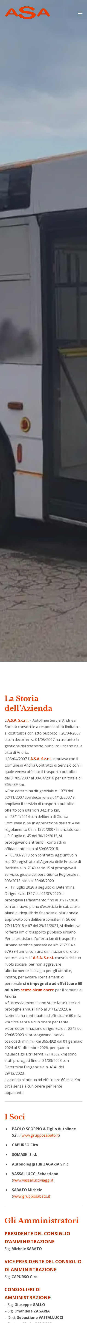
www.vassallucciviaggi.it (33, 1180)
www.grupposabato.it (40, 1135)
